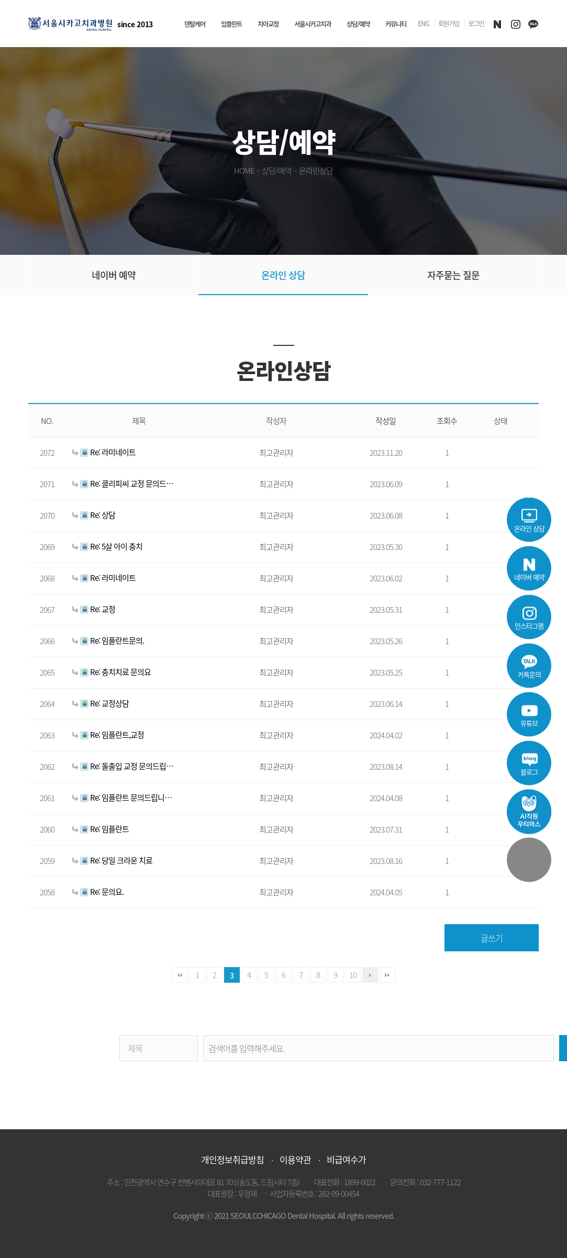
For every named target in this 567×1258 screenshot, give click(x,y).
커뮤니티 (395, 24)
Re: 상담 (93, 515)
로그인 (476, 23)
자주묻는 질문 (453, 275)
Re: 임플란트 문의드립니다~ (123, 797)
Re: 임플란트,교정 (108, 734)
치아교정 (268, 24)
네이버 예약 (114, 275)
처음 (180, 975)
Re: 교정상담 (100, 703)
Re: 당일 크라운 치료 (112, 860)
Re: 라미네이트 (104, 452)
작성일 (385, 420)
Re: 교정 (93, 609)
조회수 (447, 420)
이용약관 (295, 1159)
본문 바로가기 (0, 0)
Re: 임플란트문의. (108, 640)
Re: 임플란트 (100, 829)
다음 (370, 975)
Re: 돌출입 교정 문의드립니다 (123, 766)
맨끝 (387, 975)
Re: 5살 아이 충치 (107, 546)
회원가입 (448, 23)
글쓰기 (492, 937)
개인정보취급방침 (232, 1159)
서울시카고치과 (312, 24)
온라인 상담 (283, 275)
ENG (423, 23)
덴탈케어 (194, 24)
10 (353, 975)
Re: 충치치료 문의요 (111, 672)
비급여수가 (346, 1159)
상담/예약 (358, 24)
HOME (244, 170)
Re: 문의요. (98, 891)
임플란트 (231, 24)
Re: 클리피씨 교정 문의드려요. (123, 483)
